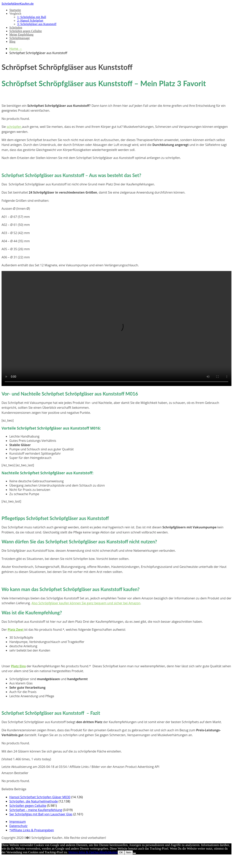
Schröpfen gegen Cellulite (25, 31)
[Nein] (134, 853)
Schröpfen (15, 27)
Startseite (15, 10)
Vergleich (15, 13)
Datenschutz (18, 826)
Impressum (17, 821)
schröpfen (14, 127)
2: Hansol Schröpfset (30, 20)
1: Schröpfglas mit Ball (31, 17)
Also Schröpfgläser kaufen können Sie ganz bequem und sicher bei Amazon (86, 603)
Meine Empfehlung (21, 34)
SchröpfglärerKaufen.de (18, 3)
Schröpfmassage (19, 38)
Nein (128, 852)
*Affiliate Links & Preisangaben (31, 830)
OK (121, 852)
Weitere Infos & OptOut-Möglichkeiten (92, 852)
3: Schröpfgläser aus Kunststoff (36, 24)
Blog (12, 41)
